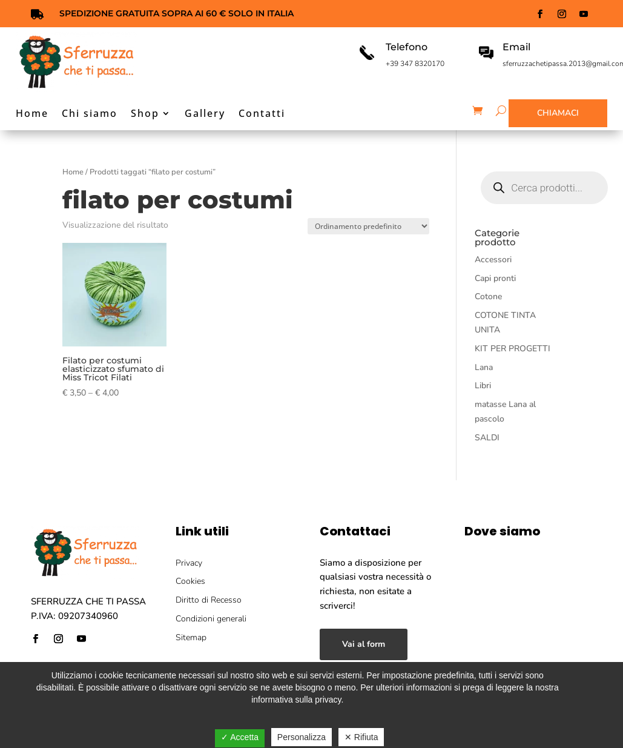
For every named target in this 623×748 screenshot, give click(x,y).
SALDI (487, 437)
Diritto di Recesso (209, 600)
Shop (145, 114)
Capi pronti (495, 278)
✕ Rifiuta (361, 737)
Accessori (493, 259)
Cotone (488, 296)
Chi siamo (89, 114)
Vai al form (363, 644)
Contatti (262, 114)
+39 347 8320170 (415, 63)
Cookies (190, 581)
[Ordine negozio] (368, 226)
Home (32, 114)
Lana (484, 367)
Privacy (189, 563)
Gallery (205, 114)
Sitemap (191, 637)
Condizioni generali (211, 618)
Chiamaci (558, 113)
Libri (483, 385)
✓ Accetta (240, 737)
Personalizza (301, 737)
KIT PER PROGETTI (512, 348)
